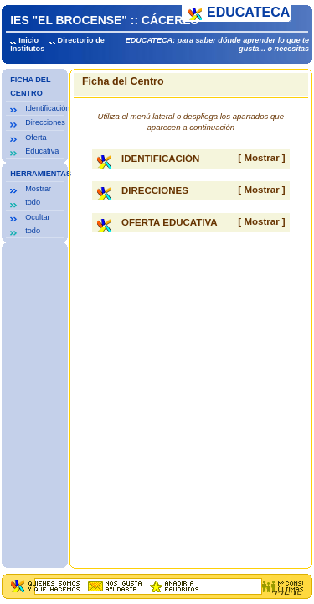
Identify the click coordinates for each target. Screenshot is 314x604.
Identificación (47, 108)
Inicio (28, 40)
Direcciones (45, 122)
